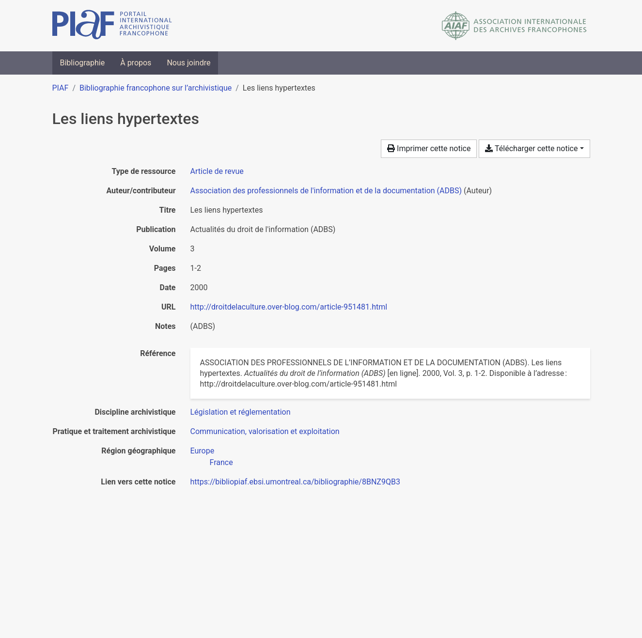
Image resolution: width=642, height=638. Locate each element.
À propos (135, 62)
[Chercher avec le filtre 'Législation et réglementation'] (240, 412)
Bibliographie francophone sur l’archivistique (155, 88)
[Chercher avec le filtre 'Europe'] (202, 450)
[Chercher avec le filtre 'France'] (221, 462)
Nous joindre (188, 62)
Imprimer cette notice (428, 148)
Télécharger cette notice (531, 148)
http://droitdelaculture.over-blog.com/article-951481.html (289, 306)
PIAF (60, 88)
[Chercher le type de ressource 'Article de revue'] (217, 171)
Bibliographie (82, 62)
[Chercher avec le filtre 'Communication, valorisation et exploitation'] (265, 431)
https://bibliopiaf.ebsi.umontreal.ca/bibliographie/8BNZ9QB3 (295, 481)
